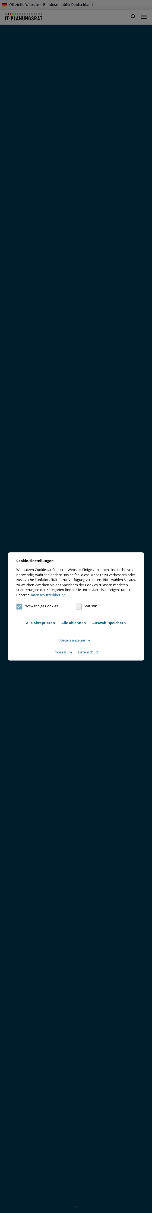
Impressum (62, 652)
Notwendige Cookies (37, 606)
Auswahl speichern (109, 622)
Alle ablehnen (73, 622)
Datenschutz (88, 652)
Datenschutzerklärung (47, 594)
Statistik (86, 606)
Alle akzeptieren (40, 622)
